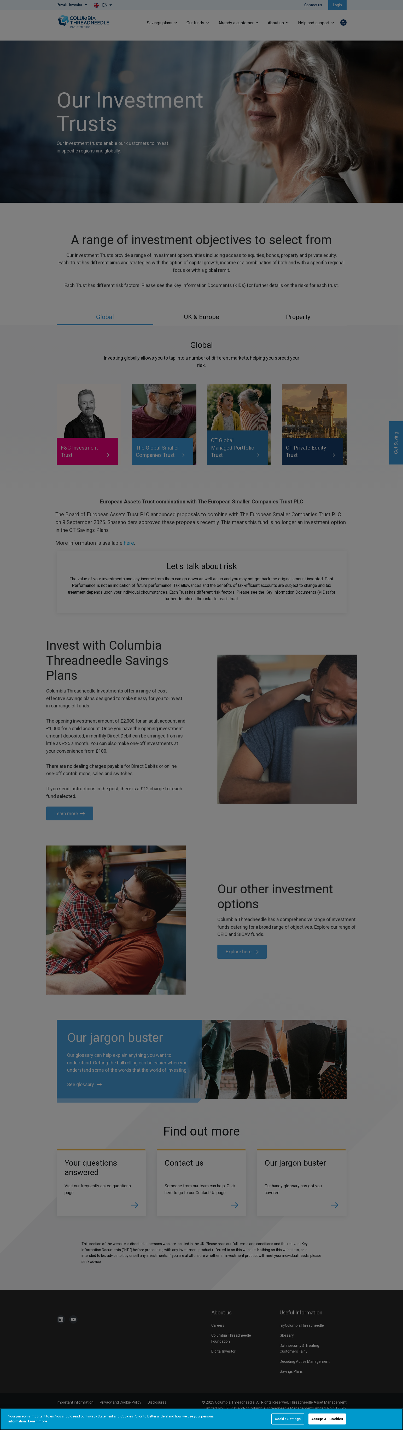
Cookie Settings (288, 1419)
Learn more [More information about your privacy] (37, 1421)
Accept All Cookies (327, 1419)
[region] (201, 1419)
